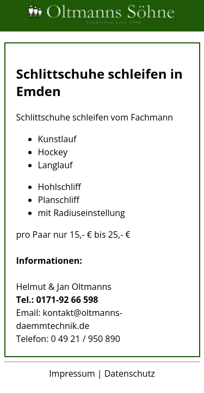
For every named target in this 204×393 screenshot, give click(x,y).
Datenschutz (129, 373)
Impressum (72, 373)
